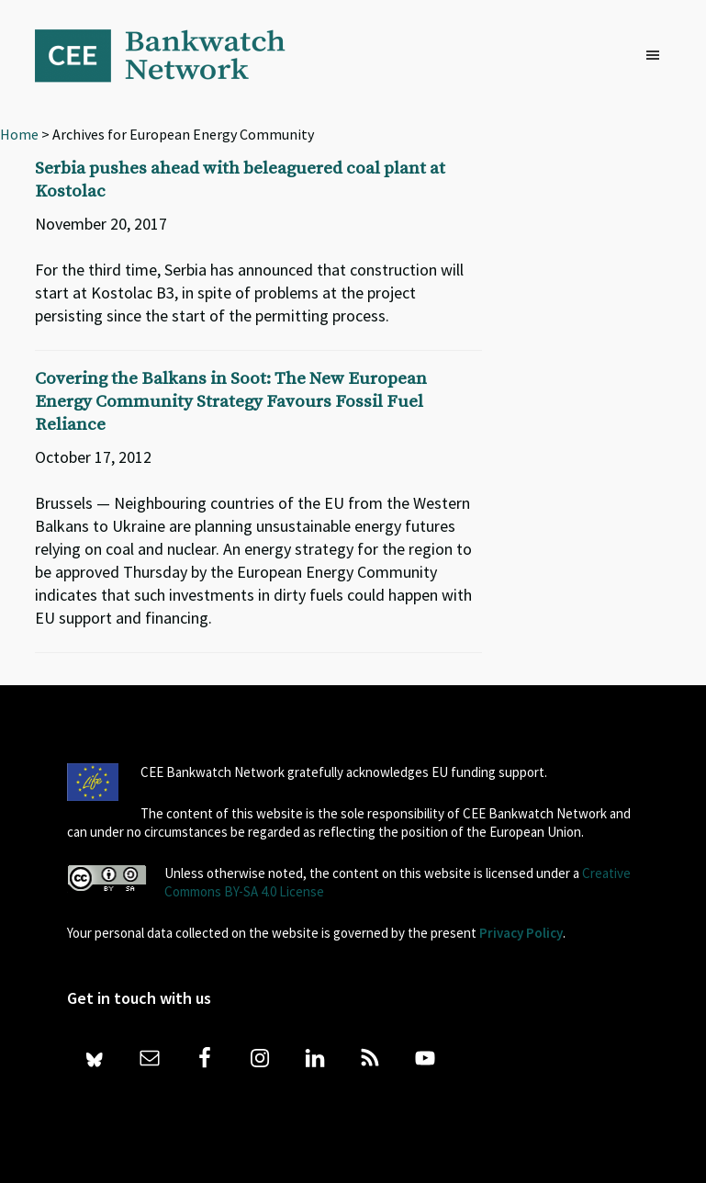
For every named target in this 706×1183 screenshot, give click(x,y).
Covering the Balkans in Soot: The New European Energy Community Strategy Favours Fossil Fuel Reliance (231, 401)
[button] (657, 56)
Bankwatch (172, 55)
